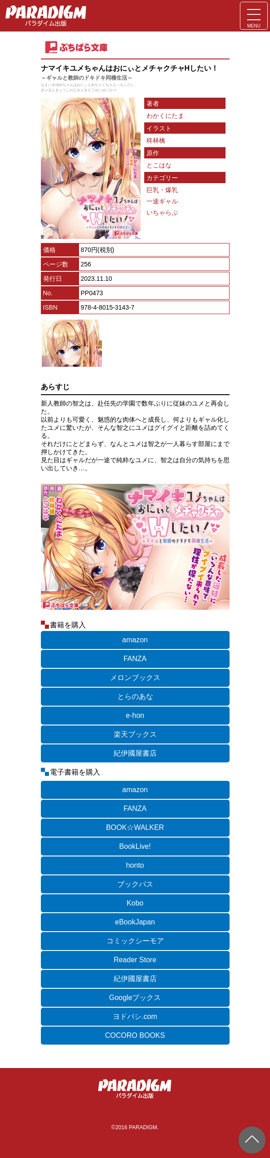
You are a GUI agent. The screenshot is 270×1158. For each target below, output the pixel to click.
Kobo (135, 903)
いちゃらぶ (162, 212)
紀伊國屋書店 (135, 753)
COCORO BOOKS (135, 1035)
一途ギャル (162, 201)
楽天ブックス (135, 734)
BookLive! (134, 846)
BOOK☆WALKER (135, 827)
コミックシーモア (135, 941)
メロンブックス (135, 677)
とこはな (159, 165)
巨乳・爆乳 (162, 190)
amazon (135, 640)
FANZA (135, 658)
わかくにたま (165, 115)
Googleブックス (135, 997)
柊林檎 (155, 140)
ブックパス (135, 884)
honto (135, 865)
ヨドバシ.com (135, 1016)
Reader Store (135, 960)
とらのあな (135, 696)
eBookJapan (135, 922)
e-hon (135, 715)
